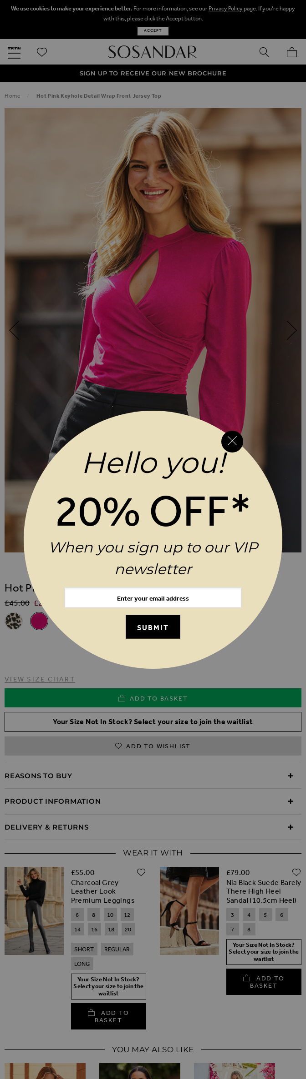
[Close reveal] (232, 441)
